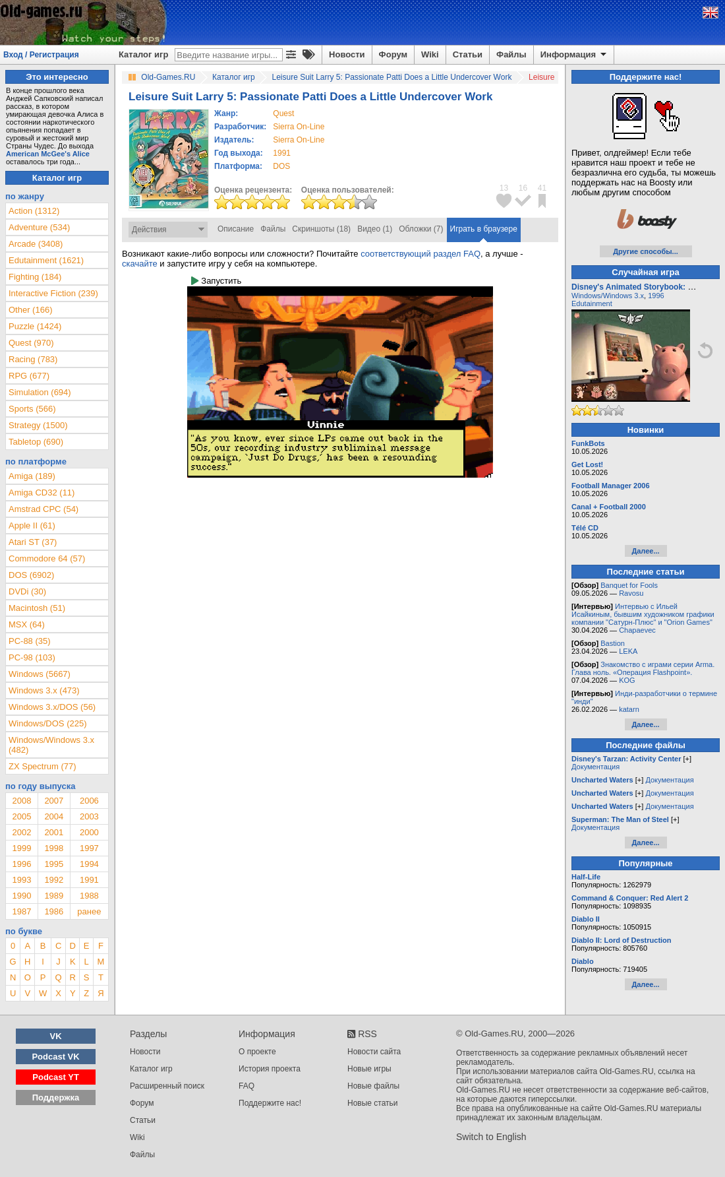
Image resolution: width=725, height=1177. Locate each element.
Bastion (612, 643)
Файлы (511, 54)
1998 (53, 848)
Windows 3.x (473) (44, 690)
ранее (89, 911)
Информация (574, 54)
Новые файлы (373, 1086)
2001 (53, 832)
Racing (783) (33, 359)
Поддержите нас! (270, 1103)
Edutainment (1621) (46, 260)
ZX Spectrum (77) (42, 766)
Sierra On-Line (298, 126)
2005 (21, 816)
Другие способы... (645, 251)
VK (56, 1036)
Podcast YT (55, 1077)
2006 (89, 801)
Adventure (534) (39, 227)
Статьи (467, 54)
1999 (21, 848)
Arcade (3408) (36, 244)
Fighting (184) (35, 277)
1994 (89, 864)
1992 (53, 880)
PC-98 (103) (32, 657)
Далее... (645, 551)
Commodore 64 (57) (47, 558)
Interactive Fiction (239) (53, 293)
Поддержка (56, 1097)
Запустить (216, 281)
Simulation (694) (40, 392)
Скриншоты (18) (321, 229)
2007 (53, 801)
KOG (627, 680)
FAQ (246, 1086)
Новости (347, 54)
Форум (393, 54)
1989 (53, 896)
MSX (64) (27, 624)
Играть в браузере (483, 229)
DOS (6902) (31, 575)
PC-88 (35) (30, 641)
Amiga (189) (32, 476)
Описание (236, 229)
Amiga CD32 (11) (41, 492)
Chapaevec (637, 630)
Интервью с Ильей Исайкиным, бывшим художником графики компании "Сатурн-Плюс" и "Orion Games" (642, 614)
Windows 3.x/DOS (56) (52, 707)
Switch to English (491, 1136)
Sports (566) (32, 409)
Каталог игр (143, 54)
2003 (89, 816)
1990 (21, 896)
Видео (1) (374, 229)
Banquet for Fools (629, 585)
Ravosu (631, 593)
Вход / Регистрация (41, 54)
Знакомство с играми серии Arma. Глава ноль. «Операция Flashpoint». (642, 668)
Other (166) (30, 310)
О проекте (257, 1051)
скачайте (140, 264)
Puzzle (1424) (35, 326)
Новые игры (369, 1068)
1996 (21, 864)
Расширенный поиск (167, 1086)
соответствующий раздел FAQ (420, 254)
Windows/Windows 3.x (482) (51, 745)
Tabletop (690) (36, 442)
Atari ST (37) (33, 542)
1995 (53, 864)
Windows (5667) (40, 674)
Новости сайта (374, 1051)
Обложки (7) (421, 229)
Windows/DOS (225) (47, 723)
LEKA (628, 651)
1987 (21, 911)
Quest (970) (31, 343)
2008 (21, 801)
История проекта (270, 1068)
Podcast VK (55, 1057)
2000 (89, 832)
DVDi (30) (27, 591)
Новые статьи (372, 1103)
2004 (53, 816)
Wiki (430, 54)
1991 (282, 153)
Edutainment (591, 303)
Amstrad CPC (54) (43, 509)
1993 (21, 880)
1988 (89, 896)
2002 (21, 832)
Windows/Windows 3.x (607, 296)
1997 (89, 848)
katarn (629, 709)
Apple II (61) (32, 525)
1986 (53, 911)
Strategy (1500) (38, 425)
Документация (595, 767)
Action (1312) (34, 211)
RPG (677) (29, 376)
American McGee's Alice (48, 154)
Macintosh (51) (37, 608)
